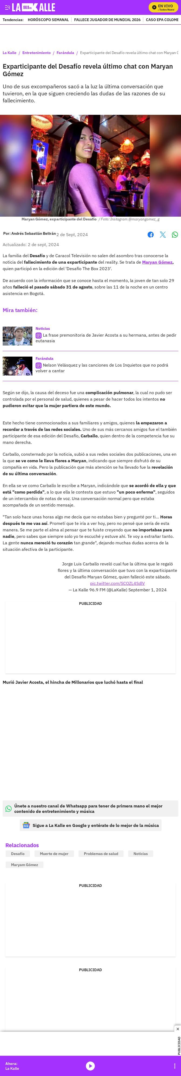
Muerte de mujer (54, 853)
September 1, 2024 (147, 589)
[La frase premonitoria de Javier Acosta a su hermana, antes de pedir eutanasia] (17, 336)
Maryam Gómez (24, 864)
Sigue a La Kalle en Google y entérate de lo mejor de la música (90, 825)
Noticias (43, 328)
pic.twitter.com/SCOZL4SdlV (117, 583)
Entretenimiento (36, 53)
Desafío (18, 853)
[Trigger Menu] (7, 7)
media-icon (90, 1066)
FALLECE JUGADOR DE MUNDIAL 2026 (107, 19)
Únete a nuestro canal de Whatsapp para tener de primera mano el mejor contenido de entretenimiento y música (83, 808)
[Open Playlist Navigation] (175, 1066)
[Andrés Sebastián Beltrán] (33, 233)
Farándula (65, 53)
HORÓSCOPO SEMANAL (48, 19)
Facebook (150, 234)
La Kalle (9, 53)
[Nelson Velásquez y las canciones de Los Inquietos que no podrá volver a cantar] (17, 366)
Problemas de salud (101, 853)
